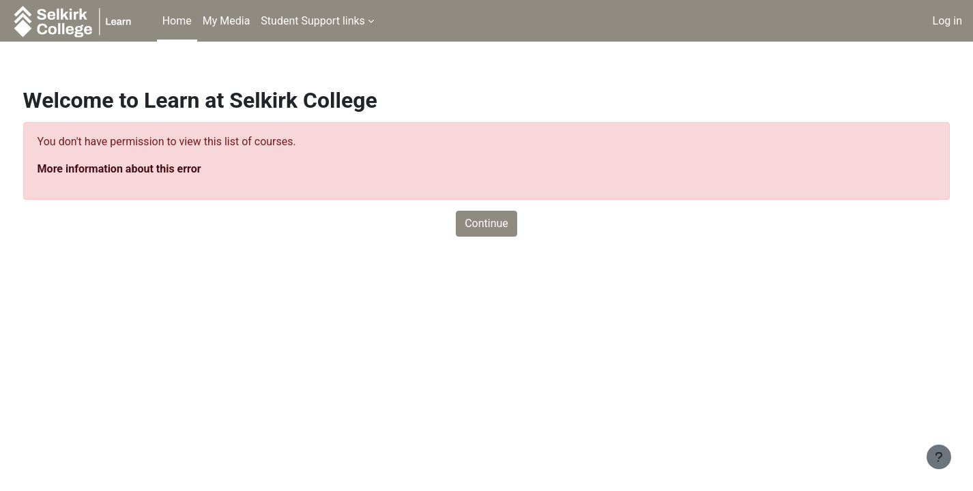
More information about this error (145, 168)
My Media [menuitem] (226, 20)
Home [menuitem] (177, 20)
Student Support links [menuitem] (313, 20)
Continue (486, 223)
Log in (947, 20)
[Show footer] (939, 457)
